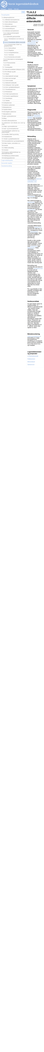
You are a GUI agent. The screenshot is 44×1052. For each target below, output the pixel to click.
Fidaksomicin (31, 209)
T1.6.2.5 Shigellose (9, 50)
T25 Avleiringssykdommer (8, 158)
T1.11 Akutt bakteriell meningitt (10, 76)
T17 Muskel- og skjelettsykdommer (10, 138)
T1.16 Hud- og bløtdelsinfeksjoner (11, 87)
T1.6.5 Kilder (6, 65)
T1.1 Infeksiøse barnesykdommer (10, 19)
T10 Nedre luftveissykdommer (9, 120)
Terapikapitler (5, 15)
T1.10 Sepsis (5, 74)
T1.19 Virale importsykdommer (10, 94)
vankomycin (30, 202)
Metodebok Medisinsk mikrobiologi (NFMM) (34, 116)
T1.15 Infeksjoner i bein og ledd (10, 85)
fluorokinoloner (31, 44)
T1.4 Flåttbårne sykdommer (9, 26)
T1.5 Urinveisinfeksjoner (8, 28)
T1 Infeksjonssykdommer (8, 17)
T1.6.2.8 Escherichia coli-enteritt (12, 57)
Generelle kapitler (6, 163)
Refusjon (3, 9)
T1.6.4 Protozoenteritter (9, 62)
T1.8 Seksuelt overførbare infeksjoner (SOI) (13, 69)
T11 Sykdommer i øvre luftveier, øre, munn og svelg (13, 123)
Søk (23, 12)
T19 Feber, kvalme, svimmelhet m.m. (11, 143)
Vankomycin (30, 364)
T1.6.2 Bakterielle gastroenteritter (11, 36)
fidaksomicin (31, 247)
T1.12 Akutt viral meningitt (9, 78)
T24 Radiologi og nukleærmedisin (10, 155)
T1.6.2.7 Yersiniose (9, 54)
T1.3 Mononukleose (7, 24)
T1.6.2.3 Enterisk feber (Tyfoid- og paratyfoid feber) (12, 45)
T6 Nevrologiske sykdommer (9, 111)
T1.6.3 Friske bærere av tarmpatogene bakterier (13, 60)
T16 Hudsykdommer (7, 136)
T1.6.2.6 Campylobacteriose (11, 52)
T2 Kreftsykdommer (7, 102)
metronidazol (31, 196)
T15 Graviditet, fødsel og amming (10, 134)
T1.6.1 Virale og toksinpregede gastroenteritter (11, 33)
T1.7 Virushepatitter (7, 67)
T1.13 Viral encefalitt (7, 80)
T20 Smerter (5, 145)
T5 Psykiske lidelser (7, 109)
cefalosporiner (31, 42)
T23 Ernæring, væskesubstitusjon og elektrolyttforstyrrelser (11, 153)
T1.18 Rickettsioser (7, 91)
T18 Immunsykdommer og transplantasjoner (13, 141)
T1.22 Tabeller (6, 100)
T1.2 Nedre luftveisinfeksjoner (10, 22)
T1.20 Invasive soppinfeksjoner (10, 96)
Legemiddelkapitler (7, 160)
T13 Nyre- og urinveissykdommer (10, 128)
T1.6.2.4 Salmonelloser (10, 48)
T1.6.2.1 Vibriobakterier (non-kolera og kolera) (14, 39)
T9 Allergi (4, 118)
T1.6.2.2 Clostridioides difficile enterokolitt (14, 42)
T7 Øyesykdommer (6, 114)
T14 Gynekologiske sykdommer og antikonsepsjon (10, 131)
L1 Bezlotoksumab (32, 356)
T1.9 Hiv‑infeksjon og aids (9, 71)
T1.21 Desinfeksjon (7, 98)
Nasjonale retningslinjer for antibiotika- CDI (34, 180)
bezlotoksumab (38, 268)
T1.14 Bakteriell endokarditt (9, 82)
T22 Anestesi (5, 150)
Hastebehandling (6, 166)
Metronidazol (31, 361)
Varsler (10, 9)
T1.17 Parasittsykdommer (9, 89)
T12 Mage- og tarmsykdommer (9, 126)
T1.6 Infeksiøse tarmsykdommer (10, 30)
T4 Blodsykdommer (7, 107)
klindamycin (34, 41)
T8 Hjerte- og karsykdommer (9, 116)
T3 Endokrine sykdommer (8, 105)
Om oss (16, 9)
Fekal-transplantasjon (33, 336)
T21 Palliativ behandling (8, 147)
